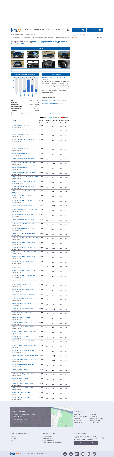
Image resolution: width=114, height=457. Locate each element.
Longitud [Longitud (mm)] (61, 121)
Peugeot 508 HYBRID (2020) (50, 100)
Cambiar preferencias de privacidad (52, 442)
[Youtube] (82, 454)
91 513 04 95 (21, 421)
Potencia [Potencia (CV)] (48, 121)
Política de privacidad (48, 440)
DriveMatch (13, 438)
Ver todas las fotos (41, 70)
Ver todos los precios (25, 114)
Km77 (16, 30)
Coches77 (13, 436)
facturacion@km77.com (96, 418)
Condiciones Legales (47, 438)
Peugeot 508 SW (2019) (49, 103)
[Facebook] (65, 454)
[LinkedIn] (77, 454)
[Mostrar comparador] (95, 30)
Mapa (21, 416)
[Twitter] (71, 454)
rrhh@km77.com (94, 422)
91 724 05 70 (24, 419)
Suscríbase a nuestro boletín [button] (85, 443)
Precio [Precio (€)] (41, 121)
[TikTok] (94, 454)
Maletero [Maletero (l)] (67, 121)
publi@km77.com (79, 422)
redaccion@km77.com (80, 416)
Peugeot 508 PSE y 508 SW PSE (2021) (54, 77)
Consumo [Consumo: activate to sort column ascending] (55, 121)
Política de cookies (47, 436)
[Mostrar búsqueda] (79, 30)
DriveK (12, 440)
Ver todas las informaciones (56, 114)
